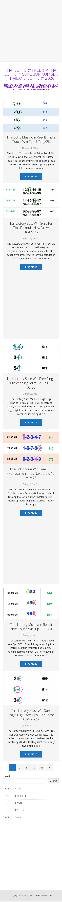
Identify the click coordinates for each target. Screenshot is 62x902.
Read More (31, 176)
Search (7, 776)
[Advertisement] (31, 31)
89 (41, 767)
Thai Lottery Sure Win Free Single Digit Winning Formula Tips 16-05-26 (31, 383)
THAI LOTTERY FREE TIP (15, 795)
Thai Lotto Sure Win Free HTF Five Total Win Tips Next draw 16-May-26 (31, 473)
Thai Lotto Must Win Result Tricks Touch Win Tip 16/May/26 (31, 139)
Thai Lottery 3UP (12, 788)
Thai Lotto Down (12, 817)
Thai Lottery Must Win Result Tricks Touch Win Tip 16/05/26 (31, 626)
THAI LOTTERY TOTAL (14, 810)
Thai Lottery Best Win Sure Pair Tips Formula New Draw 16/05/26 (31, 227)
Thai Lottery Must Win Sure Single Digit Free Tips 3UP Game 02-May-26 (31, 714)
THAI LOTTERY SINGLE (14, 803)
